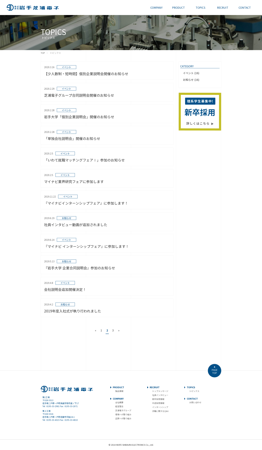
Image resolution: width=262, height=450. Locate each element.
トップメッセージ (160, 391)
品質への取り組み (123, 418)
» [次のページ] (118, 330)
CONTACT (192, 398)
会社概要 (119, 402)
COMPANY (118, 398)
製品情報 (119, 391)
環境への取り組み (123, 414)
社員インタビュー (160, 395)
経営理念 (119, 406)
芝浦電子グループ (123, 410)
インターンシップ (160, 407)
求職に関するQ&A (160, 411)
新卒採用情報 (158, 399)
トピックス (194, 391)
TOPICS (191, 387)
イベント (188, 73)
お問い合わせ (195, 402)
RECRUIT (155, 387)
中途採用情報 (158, 403)
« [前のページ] (95, 330)
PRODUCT (118, 387)
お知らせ (188, 80)
